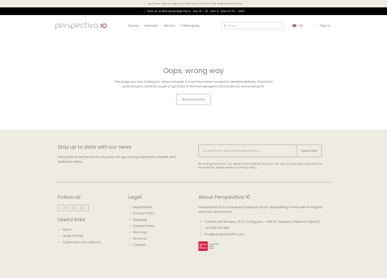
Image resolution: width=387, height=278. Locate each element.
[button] (193, 99)
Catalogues (189, 25)
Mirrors (169, 25)
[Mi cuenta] (323, 25)
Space (133, 25)
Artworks (151, 25)
